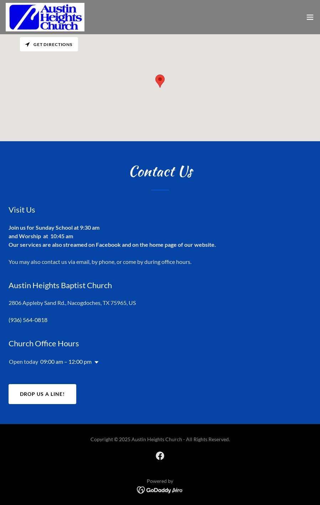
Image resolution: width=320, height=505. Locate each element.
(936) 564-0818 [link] (28, 319)
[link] (45, 17)
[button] (310, 17)
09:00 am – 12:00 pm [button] (66, 361)
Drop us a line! (42, 394)
